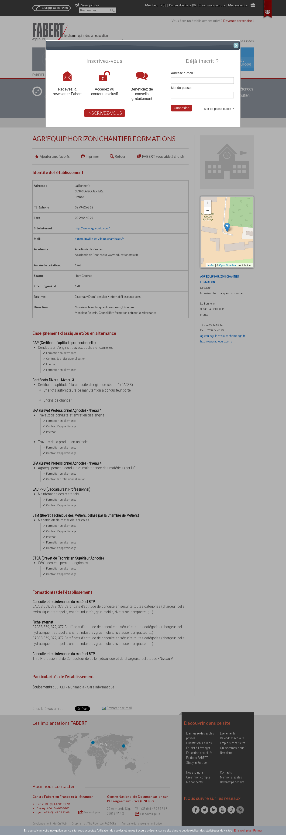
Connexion (181, 108)
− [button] (207, 210)
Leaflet (210, 265)
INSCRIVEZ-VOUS (104, 113)
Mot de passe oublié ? (219, 109)
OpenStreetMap (228, 265)
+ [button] (207, 203)
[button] (236, 45)
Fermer (257, 830)
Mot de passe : (181, 88)
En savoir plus (242, 830)
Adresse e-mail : (182, 73)
